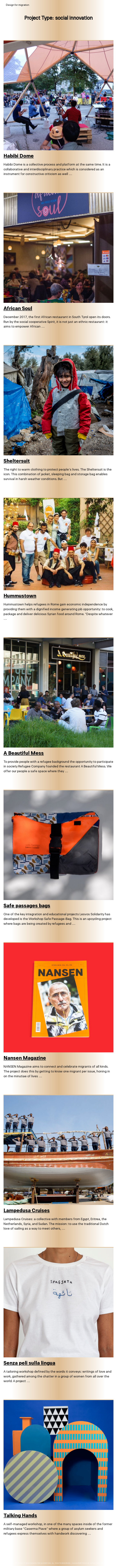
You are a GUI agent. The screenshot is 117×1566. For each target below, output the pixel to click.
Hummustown (20, 596)
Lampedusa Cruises (27, 1210)
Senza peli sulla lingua (29, 1363)
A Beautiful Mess (24, 753)
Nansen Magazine (25, 1058)
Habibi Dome (19, 156)
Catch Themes (96, 1563)
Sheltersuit (17, 461)
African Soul (18, 308)
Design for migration (40, 1563)
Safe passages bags (27, 906)
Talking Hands (20, 1515)
